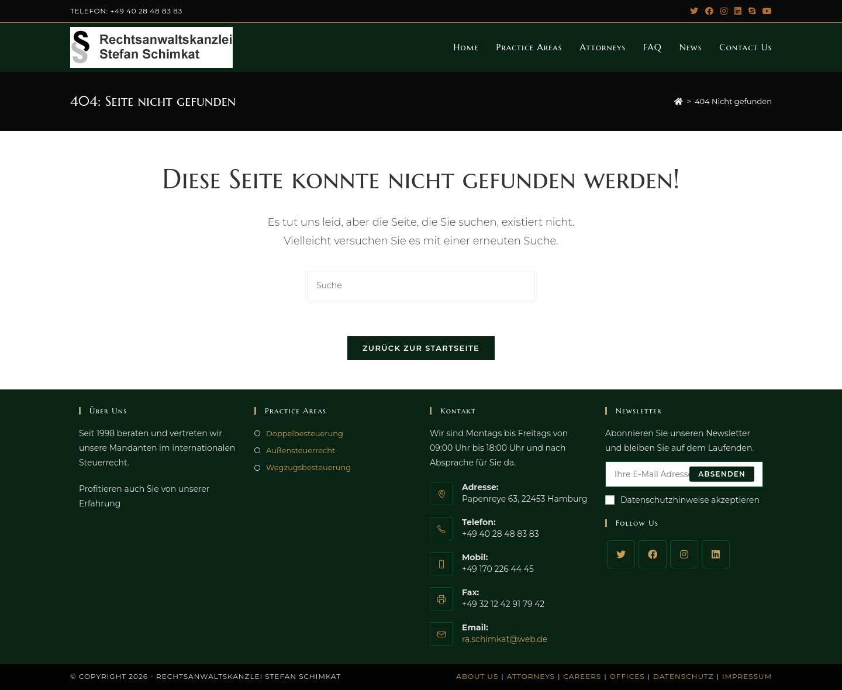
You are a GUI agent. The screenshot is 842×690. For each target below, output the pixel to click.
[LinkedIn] (716, 554)
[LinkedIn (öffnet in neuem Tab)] (738, 11)
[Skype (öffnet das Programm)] (752, 11)
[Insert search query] (421, 286)
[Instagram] (684, 554)
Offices (627, 676)
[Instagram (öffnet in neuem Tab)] (724, 11)
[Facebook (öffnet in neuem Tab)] (709, 11)
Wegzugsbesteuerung (308, 467)
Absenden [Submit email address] (722, 474)
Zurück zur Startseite (421, 348)
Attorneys (531, 676)
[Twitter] (621, 554)
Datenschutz (683, 676)
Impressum (747, 676)
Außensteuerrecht (300, 450)
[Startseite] (678, 101)
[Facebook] (653, 554)
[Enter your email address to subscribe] (684, 474)
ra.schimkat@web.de (504, 639)
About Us (477, 676)
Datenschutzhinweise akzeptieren (682, 500)
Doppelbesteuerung (304, 433)
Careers (583, 676)
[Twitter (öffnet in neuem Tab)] (694, 11)
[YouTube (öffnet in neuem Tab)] (765, 11)
